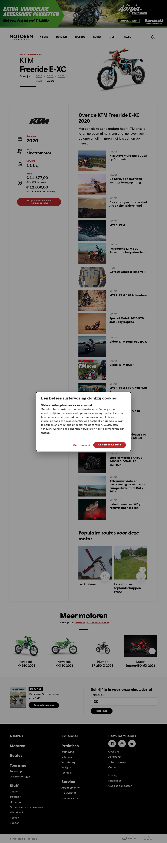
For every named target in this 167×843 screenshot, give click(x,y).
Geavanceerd (81, 444)
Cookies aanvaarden (109, 444)
